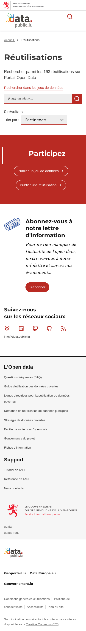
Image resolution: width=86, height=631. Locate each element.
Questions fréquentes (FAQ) (23, 377)
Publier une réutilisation (38, 185)
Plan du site (56, 607)
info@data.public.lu (17, 336)
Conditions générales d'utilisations (27, 599)
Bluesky (8, 328)
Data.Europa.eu (43, 573)
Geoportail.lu (15, 573)
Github (50, 328)
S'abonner (37, 287)
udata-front (11, 532)
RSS (65, 328)
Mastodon (36, 328)
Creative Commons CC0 (42, 624)
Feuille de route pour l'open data (25, 429)
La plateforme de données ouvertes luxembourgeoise (55, 21)
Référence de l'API (16, 479)
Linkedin (22, 328)
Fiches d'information (17, 447)
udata (8, 526)
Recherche (77, 99)
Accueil (9, 40)
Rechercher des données (70, 16)
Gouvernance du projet (19, 438)
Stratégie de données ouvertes (24, 420)
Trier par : (11, 120)
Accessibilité (35, 607)
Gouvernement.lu (18, 584)
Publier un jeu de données (38, 171)
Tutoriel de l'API (14, 470)
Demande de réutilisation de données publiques (36, 411)
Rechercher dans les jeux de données (33, 87)
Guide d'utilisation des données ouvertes (31, 386)
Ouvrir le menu (80, 16)
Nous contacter (14, 488)
